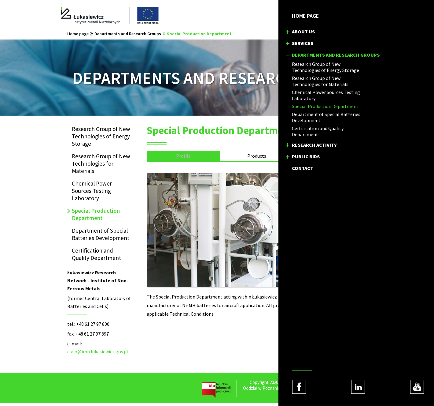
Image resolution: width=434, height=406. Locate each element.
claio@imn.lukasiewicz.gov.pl (97, 354)
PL (311, 15)
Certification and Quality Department (96, 257)
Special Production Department (199, 36)
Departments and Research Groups (127, 36)
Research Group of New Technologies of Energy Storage (101, 139)
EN (325, 15)
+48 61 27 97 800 (92, 327)
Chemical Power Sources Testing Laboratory (92, 193)
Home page (78, 36)
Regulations (311, 397)
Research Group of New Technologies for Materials (101, 166)
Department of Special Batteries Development (100, 237)
